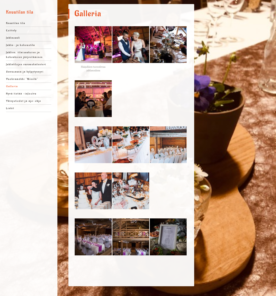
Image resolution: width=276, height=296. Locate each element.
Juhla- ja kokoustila (20, 45)
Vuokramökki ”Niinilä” (22, 79)
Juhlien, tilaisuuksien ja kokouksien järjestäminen (24, 55)
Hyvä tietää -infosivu (21, 93)
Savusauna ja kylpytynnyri (25, 71)
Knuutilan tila (19, 12)
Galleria (12, 86)
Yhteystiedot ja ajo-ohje (23, 101)
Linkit (10, 108)
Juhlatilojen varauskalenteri (26, 64)
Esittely (11, 30)
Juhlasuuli (13, 37)
